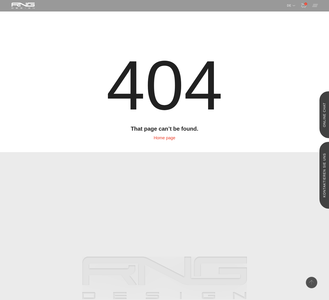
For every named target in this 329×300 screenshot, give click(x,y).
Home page (164, 138)
